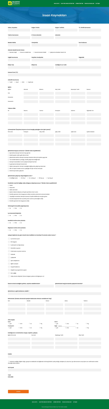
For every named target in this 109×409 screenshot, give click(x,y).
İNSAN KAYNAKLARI (89, 3)
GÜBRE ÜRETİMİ (79, 3)
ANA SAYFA (56, 3)
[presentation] (18, 383)
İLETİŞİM (98, 3)
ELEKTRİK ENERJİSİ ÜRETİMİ (67, 3)
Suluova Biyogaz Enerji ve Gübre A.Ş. (50, 407)
